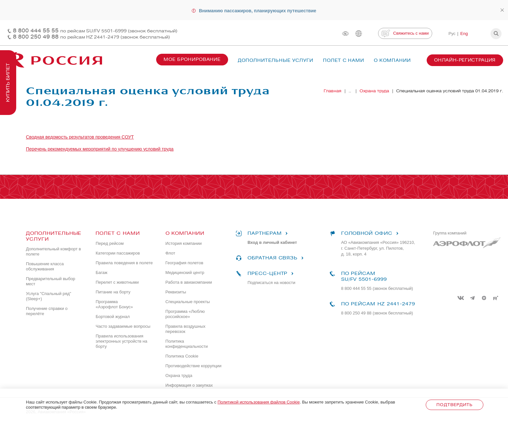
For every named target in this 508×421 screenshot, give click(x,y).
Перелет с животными (117, 282)
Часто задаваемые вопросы (123, 326)
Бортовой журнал (113, 316)
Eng (464, 33)
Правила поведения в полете (124, 262)
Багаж (101, 272)
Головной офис (364, 233)
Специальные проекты (188, 301)
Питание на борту (113, 292)
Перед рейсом (109, 243)
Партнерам (263, 233)
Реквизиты (176, 292)
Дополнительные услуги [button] (275, 60)
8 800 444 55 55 (95, 31)
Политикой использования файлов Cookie (258, 402)
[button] (496, 33)
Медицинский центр (185, 272)
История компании (184, 243)
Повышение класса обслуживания (45, 266)
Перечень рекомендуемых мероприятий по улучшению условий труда (100, 149)
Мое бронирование (192, 59)
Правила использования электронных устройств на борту (121, 341)
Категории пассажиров (118, 253)
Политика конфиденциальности (187, 344)
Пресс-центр (265, 274)
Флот (170, 253)
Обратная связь (270, 258)
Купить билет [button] (8, 82)
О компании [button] (392, 60)
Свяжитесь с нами (405, 33)
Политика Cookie (182, 356)
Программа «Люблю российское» (185, 314)
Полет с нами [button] (343, 60)
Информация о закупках (189, 385)
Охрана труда (179, 375)
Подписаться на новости (271, 282)
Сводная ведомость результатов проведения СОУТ (80, 137)
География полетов (184, 262)
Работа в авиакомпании (189, 282)
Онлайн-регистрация (465, 60)
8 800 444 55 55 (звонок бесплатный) (377, 288)
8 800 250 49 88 (91, 37)
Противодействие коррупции (194, 365)
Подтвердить (454, 404)
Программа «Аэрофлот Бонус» (114, 304)
